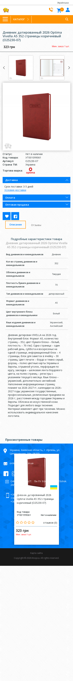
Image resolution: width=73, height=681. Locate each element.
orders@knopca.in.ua (21, 463)
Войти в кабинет (67, 9)
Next (69, 67)
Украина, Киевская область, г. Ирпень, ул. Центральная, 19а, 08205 (35, 451)
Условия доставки (15, 190)
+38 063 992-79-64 (21, 498)
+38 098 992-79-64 (21, 501)
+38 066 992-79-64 (21, 494)
